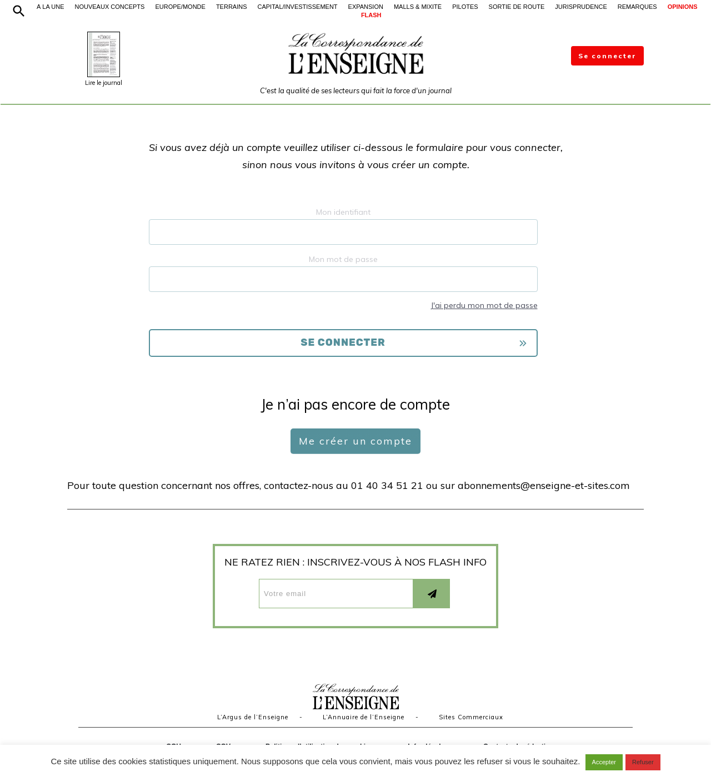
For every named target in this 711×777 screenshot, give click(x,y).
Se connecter (607, 56)
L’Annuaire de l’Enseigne (363, 717)
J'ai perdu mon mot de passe (484, 305)
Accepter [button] (604, 762)
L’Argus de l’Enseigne (252, 717)
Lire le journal (103, 83)
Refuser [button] (643, 762)
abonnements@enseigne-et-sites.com (544, 485)
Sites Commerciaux (471, 717)
